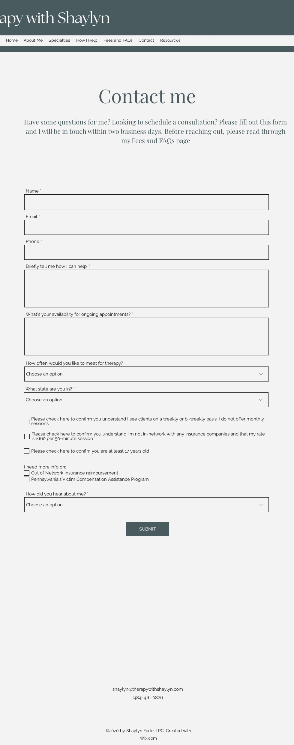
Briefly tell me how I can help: (57, 266)
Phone (32, 241)
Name (32, 191)
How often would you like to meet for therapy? (74, 363)
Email (31, 216)
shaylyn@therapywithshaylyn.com (197, 39)
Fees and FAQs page (161, 140)
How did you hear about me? (56, 494)
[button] (59, 40)
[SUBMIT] (147, 529)
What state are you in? (49, 389)
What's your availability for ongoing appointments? (78, 314)
